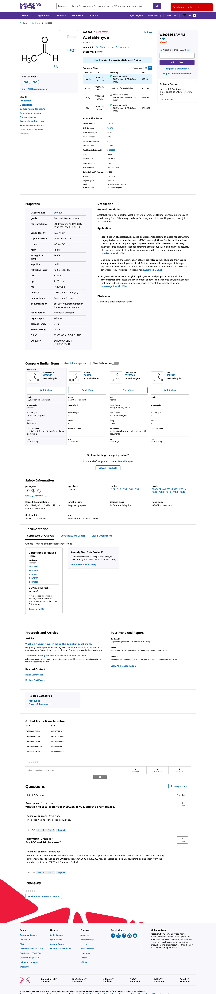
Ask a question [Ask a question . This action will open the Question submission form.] (122, 47)
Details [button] (188, 49)
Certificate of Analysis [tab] (40, 535)
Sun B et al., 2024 (153, 269)
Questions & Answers (31, 129)
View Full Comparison (75, 363)
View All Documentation (35, 89)
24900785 (111, 150)
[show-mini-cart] (189, 15)
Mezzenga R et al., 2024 (113, 286)
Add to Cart (177, 62)
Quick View (46, 390)
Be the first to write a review (45, 890)
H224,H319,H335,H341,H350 (124, 489)
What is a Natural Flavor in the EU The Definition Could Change (59, 643)
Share (148, 32)
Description (26, 104)
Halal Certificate (34, 674)
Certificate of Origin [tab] (72, 535)
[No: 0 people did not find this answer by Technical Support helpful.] (50, 823)
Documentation (28, 117)
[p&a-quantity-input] (177, 55)
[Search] (157, 6)
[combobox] (108, 6)
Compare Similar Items (32, 108)
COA (26, 82)
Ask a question (179, 779)
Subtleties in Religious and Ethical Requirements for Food (56, 655)
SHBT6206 (33, 582)
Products (23, 23)
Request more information (177, 73)
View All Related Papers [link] (123, 665)
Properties (25, 100)
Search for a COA (36, 609)
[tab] (26, 23)
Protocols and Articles (32, 121)
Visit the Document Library (83, 564)
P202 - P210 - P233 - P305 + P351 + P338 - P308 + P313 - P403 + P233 (169, 490)
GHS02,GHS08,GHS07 (36, 495)
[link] (33, 762)
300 (56, 212)
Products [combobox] (62, 6)
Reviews (24, 133)
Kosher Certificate (35, 680)
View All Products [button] (108, 467)
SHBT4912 (33, 566)
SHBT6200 (33, 578)
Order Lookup (154, 15)
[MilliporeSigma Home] (30, 6)
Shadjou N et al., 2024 (112, 253)
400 (60, 212)
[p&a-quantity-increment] (192, 56)
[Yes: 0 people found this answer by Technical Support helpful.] (41, 823)
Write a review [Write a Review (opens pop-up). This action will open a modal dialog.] (107, 47)
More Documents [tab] (101, 535)
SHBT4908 (33, 574)
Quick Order (171, 15)
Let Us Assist (166, 99)
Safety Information (30, 113)
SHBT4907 (33, 570)
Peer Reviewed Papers (32, 125)
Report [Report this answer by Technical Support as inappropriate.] (61, 823)
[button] (136, 15)
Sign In (97, 60)
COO (35, 82)
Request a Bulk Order (177, 68)
